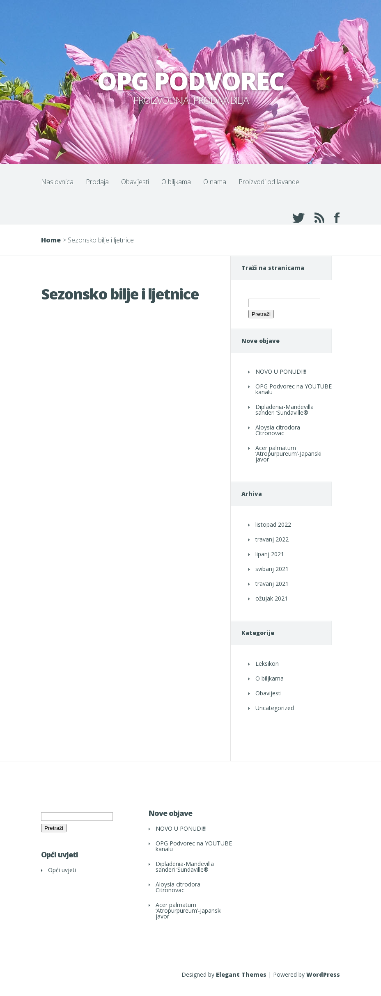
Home (51, 239)
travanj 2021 (272, 583)
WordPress (323, 974)
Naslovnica (57, 181)
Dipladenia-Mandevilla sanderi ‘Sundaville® (284, 409)
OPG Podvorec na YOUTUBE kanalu (293, 389)
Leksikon (267, 663)
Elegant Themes (241, 974)
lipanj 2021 (269, 554)
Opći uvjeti (62, 870)
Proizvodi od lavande (269, 181)
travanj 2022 (272, 539)
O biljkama (176, 181)
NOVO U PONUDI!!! (280, 371)
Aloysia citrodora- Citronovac (278, 430)
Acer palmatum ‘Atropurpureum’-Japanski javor (288, 453)
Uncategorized (274, 708)
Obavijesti (135, 181)
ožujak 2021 (271, 598)
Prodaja (97, 181)
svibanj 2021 (272, 569)
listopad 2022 (273, 524)
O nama (214, 181)
